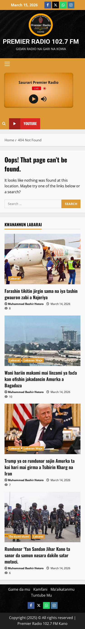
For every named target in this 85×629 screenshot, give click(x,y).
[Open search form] (4, 123)
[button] (7, 64)
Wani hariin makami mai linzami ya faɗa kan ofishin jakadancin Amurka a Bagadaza (41, 379)
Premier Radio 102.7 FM (41, 41)
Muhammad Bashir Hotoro (26, 304)
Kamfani (40, 589)
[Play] (33, 99)
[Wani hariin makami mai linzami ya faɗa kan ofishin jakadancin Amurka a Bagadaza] (42, 341)
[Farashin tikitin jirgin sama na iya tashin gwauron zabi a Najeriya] (42, 259)
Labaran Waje (33, 360)
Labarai (14, 278)
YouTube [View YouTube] (23, 123)
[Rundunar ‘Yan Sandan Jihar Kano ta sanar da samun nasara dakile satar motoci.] (42, 517)
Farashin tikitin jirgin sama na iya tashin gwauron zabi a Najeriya (41, 294)
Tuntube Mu (41, 595)
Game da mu (19, 589)
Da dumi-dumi (19, 536)
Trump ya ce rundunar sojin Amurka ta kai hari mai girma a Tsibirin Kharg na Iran (40, 467)
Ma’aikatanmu (63, 589)
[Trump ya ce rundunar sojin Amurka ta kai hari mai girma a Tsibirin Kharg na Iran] (42, 429)
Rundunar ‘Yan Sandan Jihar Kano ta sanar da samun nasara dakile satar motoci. (37, 555)
